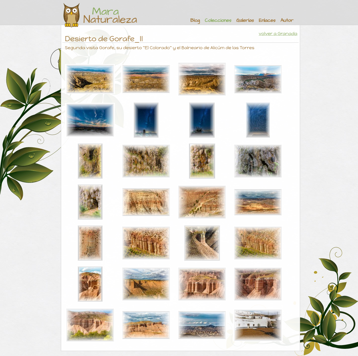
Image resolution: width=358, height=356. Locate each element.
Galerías (245, 20)
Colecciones (218, 20)
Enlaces (267, 20)
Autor (286, 20)
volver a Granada (278, 33)
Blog (195, 20)
